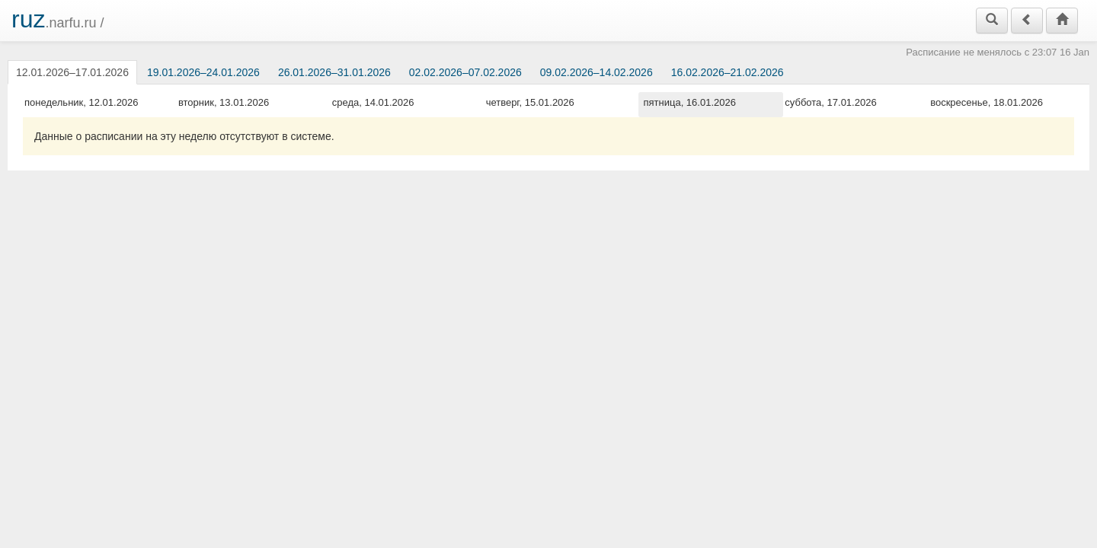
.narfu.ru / (57, 19)
